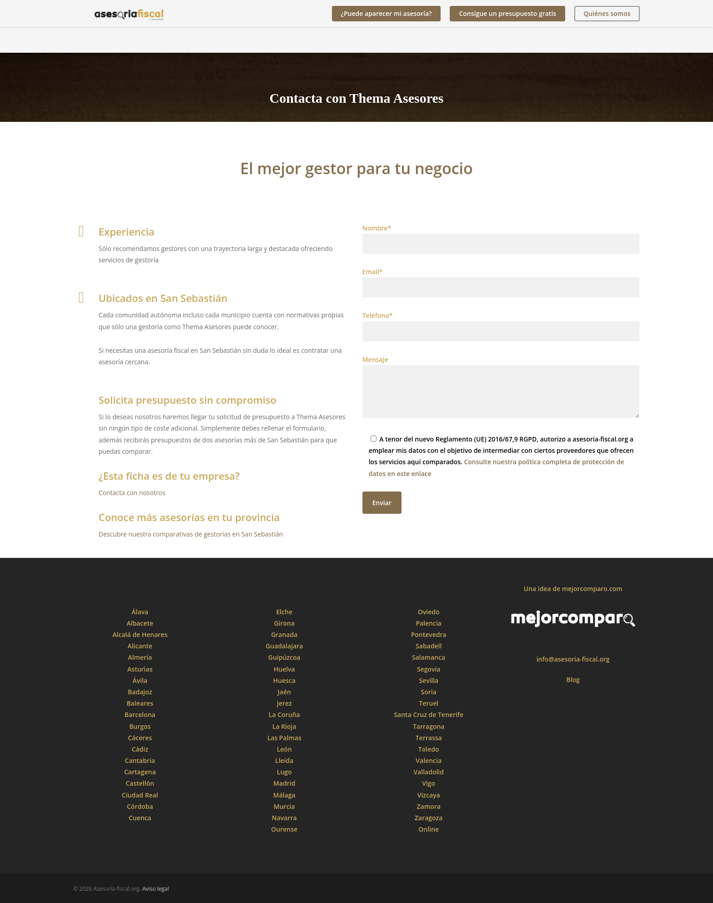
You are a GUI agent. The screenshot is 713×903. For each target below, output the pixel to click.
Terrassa (429, 737)
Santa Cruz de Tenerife (428, 714)
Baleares (140, 703)
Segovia (429, 669)
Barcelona (140, 714)
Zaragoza (428, 817)
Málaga (284, 795)
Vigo (428, 783)
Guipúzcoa (284, 657)
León (284, 749)
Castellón (140, 783)
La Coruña (284, 714)
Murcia (284, 806)
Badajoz (140, 691)
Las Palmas (284, 737)
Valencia (429, 760)
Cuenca (140, 817)
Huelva (284, 669)
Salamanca (428, 657)
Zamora (429, 806)
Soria (429, 691)
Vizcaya (428, 795)
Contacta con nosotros (132, 492)
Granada (284, 634)
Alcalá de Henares (139, 634)
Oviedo (429, 611)
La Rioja (284, 726)
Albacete (139, 623)
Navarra (284, 817)
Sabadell (429, 646)
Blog (572, 679)
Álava (139, 611)
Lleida (284, 760)
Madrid (284, 783)
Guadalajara (284, 646)
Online (428, 829)
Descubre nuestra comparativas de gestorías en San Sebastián (191, 534)
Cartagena (140, 772)
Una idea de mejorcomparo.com (573, 588)
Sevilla (428, 680)
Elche (284, 611)
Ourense (284, 829)
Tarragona (429, 726)
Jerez (284, 703)
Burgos (140, 726)
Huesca (284, 680)
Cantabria (140, 760)
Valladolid (428, 772)
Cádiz (140, 749)
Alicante (139, 646)
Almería (140, 657)
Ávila (139, 680)
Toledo (428, 749)
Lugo (284, 772)
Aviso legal (155, 889)
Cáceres (140, 737)
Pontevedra (429, 634)
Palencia (429, 623)
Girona (284, 623)
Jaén (284, 691)
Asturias (139, 669)
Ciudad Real (140, 795)
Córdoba (140, 806)
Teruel (428, 703)
